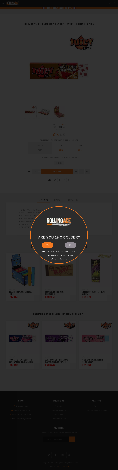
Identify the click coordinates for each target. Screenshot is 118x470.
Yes (47, 245)
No (70, 245)
